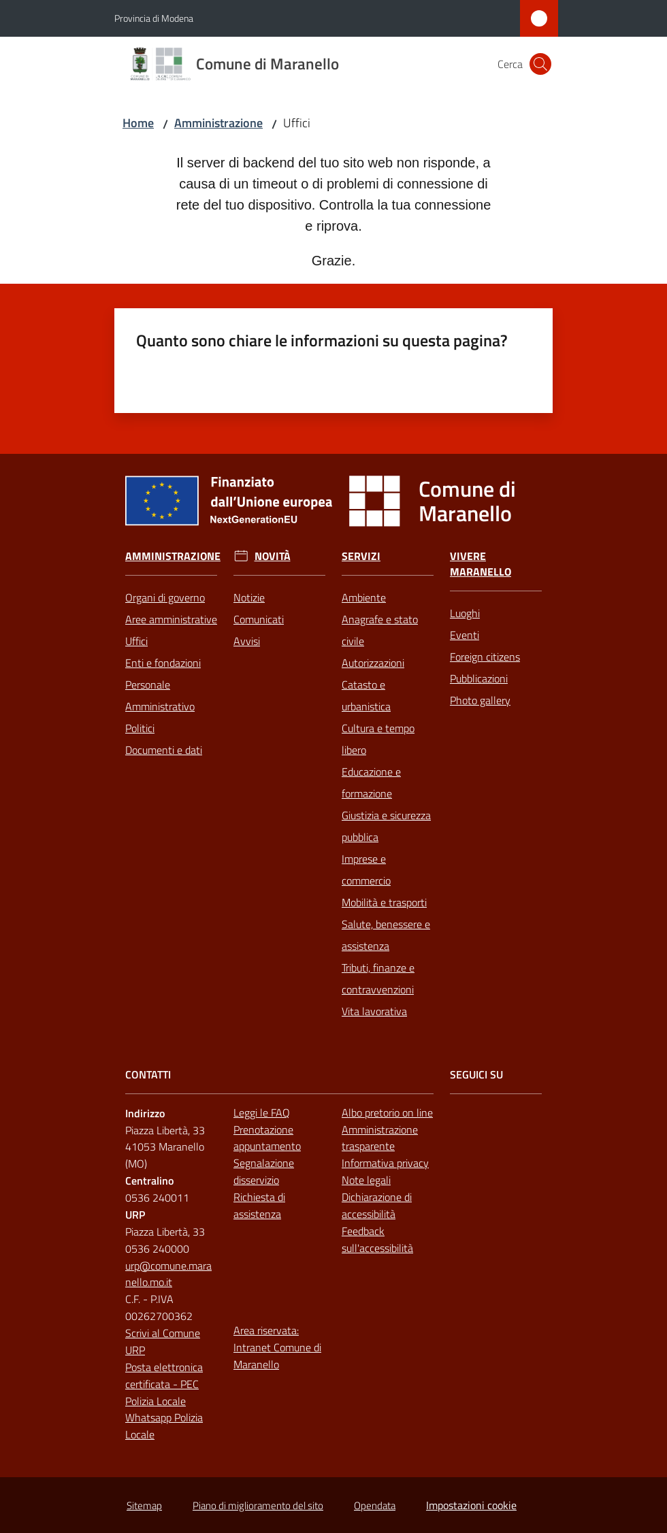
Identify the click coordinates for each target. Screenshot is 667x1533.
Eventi (464, 635)
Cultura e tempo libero (378, 739)
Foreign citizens (485, 656)
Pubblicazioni (479, 678)
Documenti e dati (163, 750)
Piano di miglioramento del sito (258, 1505)
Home (138, 123)
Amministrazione (218, 123)
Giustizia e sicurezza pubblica (386, 826)
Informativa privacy (385, 1163)
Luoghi (465, 613)
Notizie (249, 597)
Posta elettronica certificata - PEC (164, 1375)
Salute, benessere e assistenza (386, 935)
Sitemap (144, 1505)
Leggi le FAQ (261, 1112)
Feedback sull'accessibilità (377, 1239)
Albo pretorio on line (387, 1112)
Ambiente (364, 597)
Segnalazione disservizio (263, 1171)
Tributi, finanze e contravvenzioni (378, 978)
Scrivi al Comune (162, 1333)
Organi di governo (165, 597)
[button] (540, 64)
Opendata (374, 1505)
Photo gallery (480, 700)
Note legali (366, 1180)
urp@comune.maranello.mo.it (168, 1274)
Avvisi (246, 641)
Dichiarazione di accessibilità (377, 1205)
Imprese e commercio (366, 870)
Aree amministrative (171, 619)
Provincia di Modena (153, 18)
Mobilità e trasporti (384, 902)
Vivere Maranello (480, 564)
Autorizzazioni (373, 663)
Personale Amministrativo (160, 695)
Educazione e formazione (371, 782)
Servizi (361, 556)
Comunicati (258, 619)
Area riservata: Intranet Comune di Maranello (277, 1347)
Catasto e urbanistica (366, 695)
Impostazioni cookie (471, 1505)
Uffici (136, 641)
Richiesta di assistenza (259, 1205)
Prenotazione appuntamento (267, 1138)
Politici (139, 728)
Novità (273, 556)
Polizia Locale (155, 1401)
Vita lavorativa (374, 1011)
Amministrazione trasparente (380, 1138)
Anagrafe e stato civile (380, 630)
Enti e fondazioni (163, 663)
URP (135, 1350)
